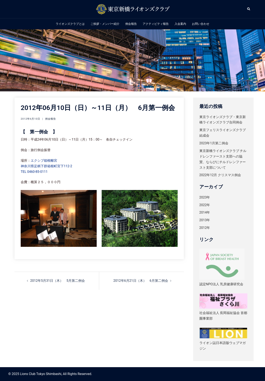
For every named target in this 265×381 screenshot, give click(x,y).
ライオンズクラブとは (70, 23)
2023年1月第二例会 (214, 143)
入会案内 (180, 23)
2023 (203, 197)
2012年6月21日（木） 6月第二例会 (140, 281)
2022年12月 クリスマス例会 (220, 175)
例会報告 (131, 23)
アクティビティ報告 (156, 23)
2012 (203, 228)
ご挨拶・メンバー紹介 (104, 23)
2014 (203, 212)
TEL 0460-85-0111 (34, 172)
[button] (249, 9)
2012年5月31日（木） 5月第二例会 (57, 281)
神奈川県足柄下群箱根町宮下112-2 (46, 166)
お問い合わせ (200, 23)
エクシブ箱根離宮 (44, 160)
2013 (203, 220)
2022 (203, 205)
